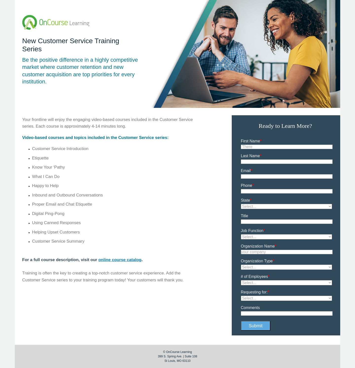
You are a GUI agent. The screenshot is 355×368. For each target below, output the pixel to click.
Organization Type (257, 261)
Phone (247, 185)
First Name (251, 141)
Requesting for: (255, 292)
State (246, 200)
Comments (250, 308)
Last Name (251, 156)
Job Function (253, 231)
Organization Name (258, 246)
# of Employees (255, 276)
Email (246, 171)
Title (244, 216)
